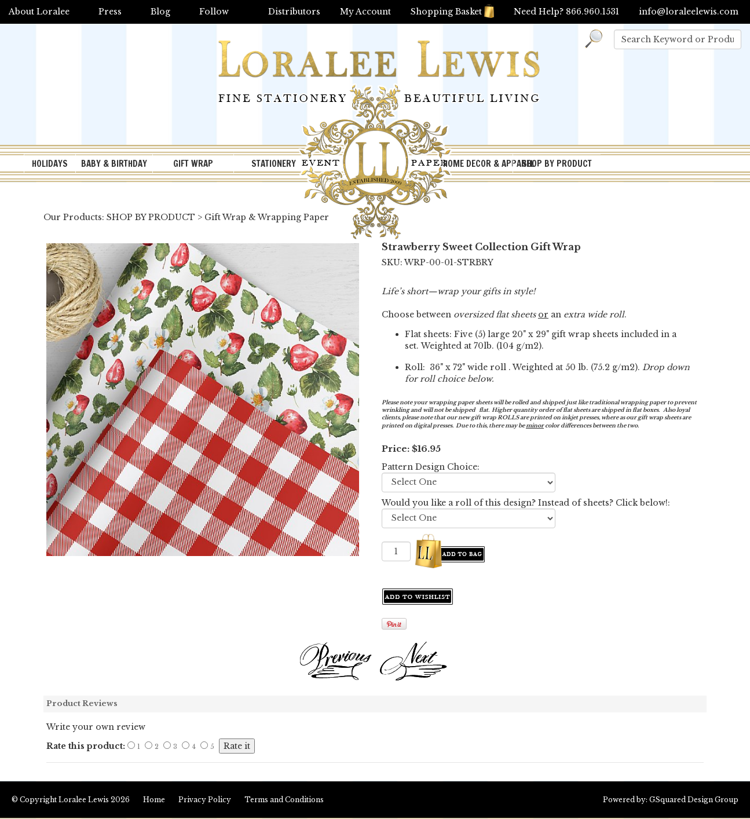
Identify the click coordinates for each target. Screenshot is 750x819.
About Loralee (39, 11)
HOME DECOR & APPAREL (478, 164)
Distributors (294, 11)
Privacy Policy (204, 799)
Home (154, 799)
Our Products (72, 217)
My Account (365, 11)
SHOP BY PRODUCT (557, 164)
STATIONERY (273, 164)
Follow (214, 11)
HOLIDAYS (50, 164)
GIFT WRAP (193, 164)
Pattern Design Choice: (431, 467)
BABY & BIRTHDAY (114, 164)
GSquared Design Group (693, 799)
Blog (160, 11)
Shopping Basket (452, 11)
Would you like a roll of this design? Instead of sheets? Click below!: (526, 503)
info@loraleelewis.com (688, 11)
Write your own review (95, 727)
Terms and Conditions (284, 799)
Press (110, 11)
